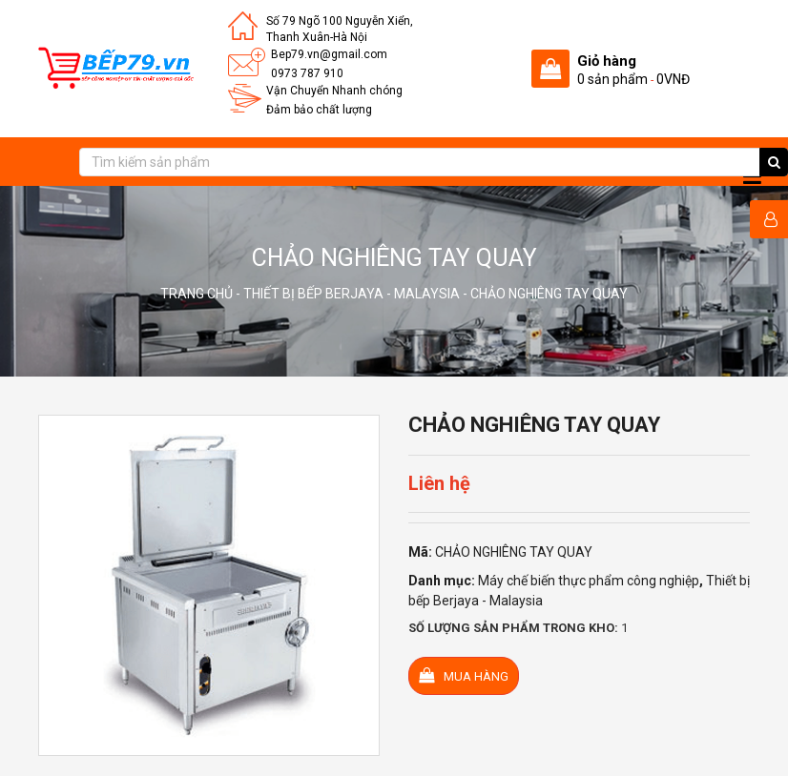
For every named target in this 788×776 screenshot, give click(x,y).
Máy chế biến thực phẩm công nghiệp (588, 580)
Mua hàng (463, 675)
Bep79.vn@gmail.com (329, 54)
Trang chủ (196, 293)
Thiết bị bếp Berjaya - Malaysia (351, 293)
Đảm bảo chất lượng (319, 109)
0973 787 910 (307, 73)
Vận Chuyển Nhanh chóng (334, 90)
